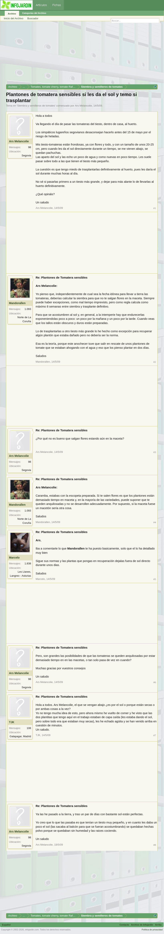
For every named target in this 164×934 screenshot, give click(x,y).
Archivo (12, 13)
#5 (154, 579)
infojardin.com (32, 929)
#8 (154, 844)
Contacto (124, 925)
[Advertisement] (82, 54)
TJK (11, 722)
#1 (154, 208)
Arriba (158, 925)
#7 (154, 735)
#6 (154, 682)
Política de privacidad (152, 929)
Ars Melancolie (83, 105)
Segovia (26, 155)
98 (29, 147)
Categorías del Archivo (34, 13)
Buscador (32, 18)
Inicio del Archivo (13, 18)
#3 (154, 452)
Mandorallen (17, 303)
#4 (154, 522)
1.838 (27, 563)
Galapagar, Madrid (20, 736)
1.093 (27, 309)
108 (29, 728)
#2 (154, 361)
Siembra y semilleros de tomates (36, 105)
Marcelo (14, 557)
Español (6, 925)
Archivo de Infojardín (142, 925)
